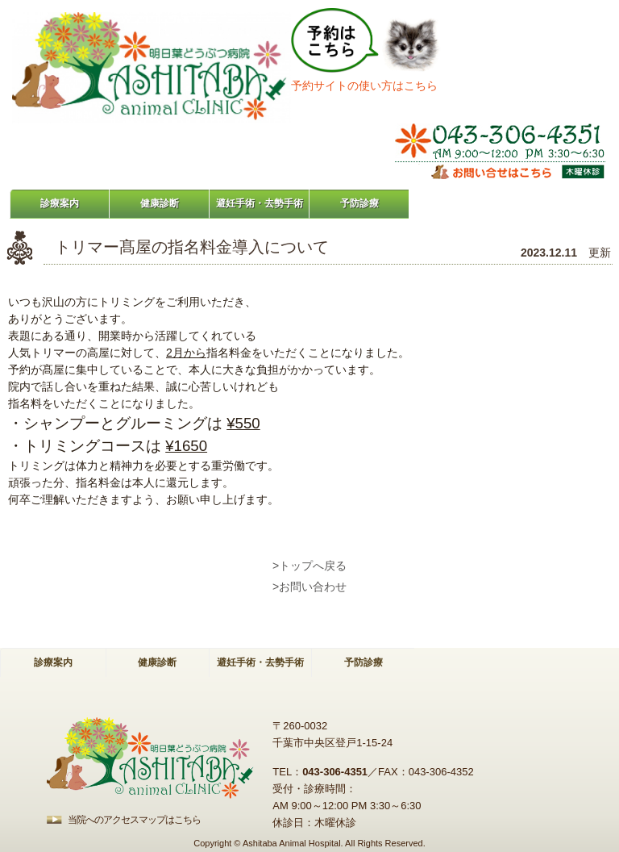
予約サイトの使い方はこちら (364, 85)
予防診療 (359, 203)
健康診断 (159, 203)
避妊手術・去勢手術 (259, 203)
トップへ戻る (313, 565)
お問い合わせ (313, 586)
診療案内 (59, 203)
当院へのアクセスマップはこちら (134, 819)
